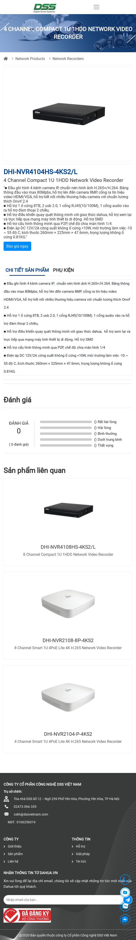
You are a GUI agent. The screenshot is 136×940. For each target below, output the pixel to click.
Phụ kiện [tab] (63, 270)
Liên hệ (11, 861)
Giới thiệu (13, 846)
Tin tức (79, 861)
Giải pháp (81, 854)
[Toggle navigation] (96, 7)
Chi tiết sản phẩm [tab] (27, 270)
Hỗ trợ (78, 846)
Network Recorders (68, 58)
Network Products (30, 58)
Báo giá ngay (17, 246)
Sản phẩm (13, 854)
